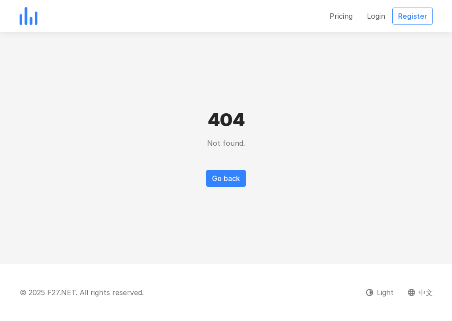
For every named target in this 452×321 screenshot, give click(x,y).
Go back (226, 178)
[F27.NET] (28, 16)
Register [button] (412, 16)
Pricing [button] (341, 16)
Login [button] (376, 16)
